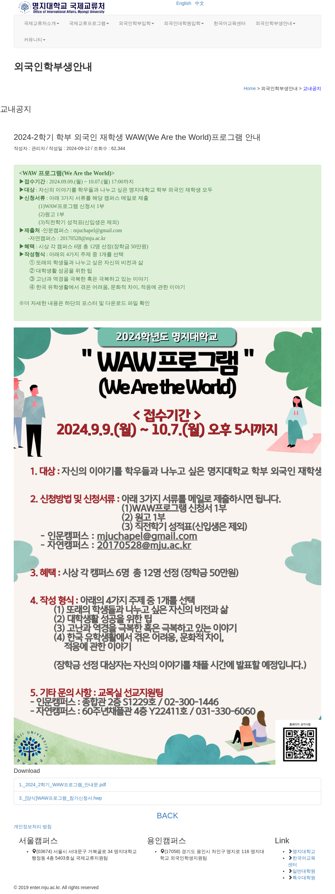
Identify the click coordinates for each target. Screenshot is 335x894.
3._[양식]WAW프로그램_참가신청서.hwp (60, 798)
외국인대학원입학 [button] (184, 23)
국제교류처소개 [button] (41, 23)
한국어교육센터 (230, 23)
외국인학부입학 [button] (136, 23)
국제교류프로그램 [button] (89, 23)
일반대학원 (303, 871)
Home (250, 88)
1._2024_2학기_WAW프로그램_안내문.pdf (62, 784)
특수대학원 (303, 877)
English (183, 3)
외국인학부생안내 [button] (275, 23)
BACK (167, 815)
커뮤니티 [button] (34, 39)
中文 (199, 3)
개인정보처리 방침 (33, 826)
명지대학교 (303, 851)
